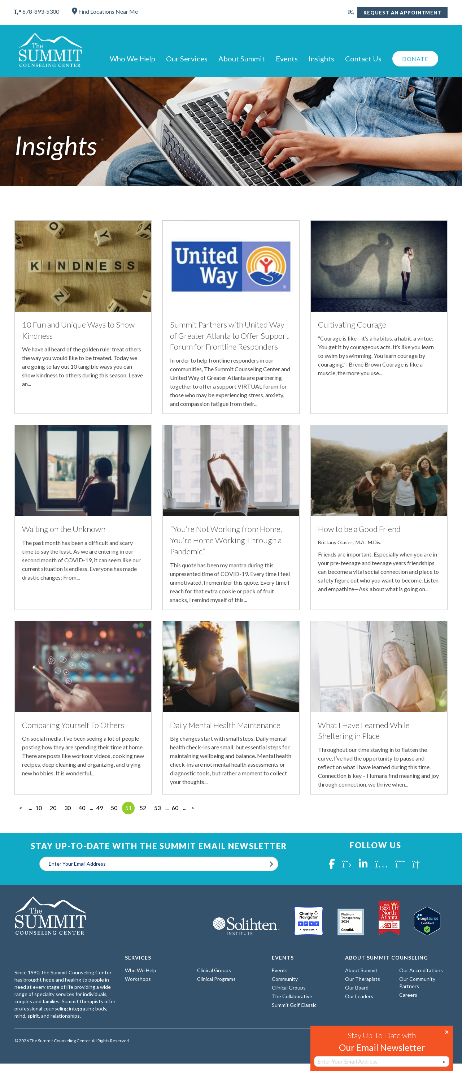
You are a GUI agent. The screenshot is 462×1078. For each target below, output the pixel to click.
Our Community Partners (417, 982)
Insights (321, 58)
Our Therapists (362, 979)
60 (175, 807)
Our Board (357, 987)
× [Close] (447, 1031)
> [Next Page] (192, 807)
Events (287, 58)
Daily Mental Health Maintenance (225, 725)
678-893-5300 (36, 11)
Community (285, 979)
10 (38, 807)
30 (67, 807)
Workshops (138, 979)
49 (99, 807)
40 (82, 807)
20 (53, 807)
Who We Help (132, 58)
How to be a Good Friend (359, 529)
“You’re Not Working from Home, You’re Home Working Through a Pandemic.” (226, 540)
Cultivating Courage (352, 324)
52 (143, 807)
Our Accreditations (421, 970)
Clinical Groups (214, 970)
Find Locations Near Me (105, 11)
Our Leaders (359, 996)
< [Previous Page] (20, 807)
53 (157, 807)
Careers (408, 995)
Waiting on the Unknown (63, 529)
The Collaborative (292, 996)
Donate (415, 58)
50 (114, 807)
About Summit (241, 58)
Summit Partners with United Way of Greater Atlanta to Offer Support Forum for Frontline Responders (229, 336)
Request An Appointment (402, 13)
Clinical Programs (216, 979)
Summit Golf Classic (294, 1005)
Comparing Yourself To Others (73, 725)
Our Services (187, 58)
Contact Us (363, 58)
